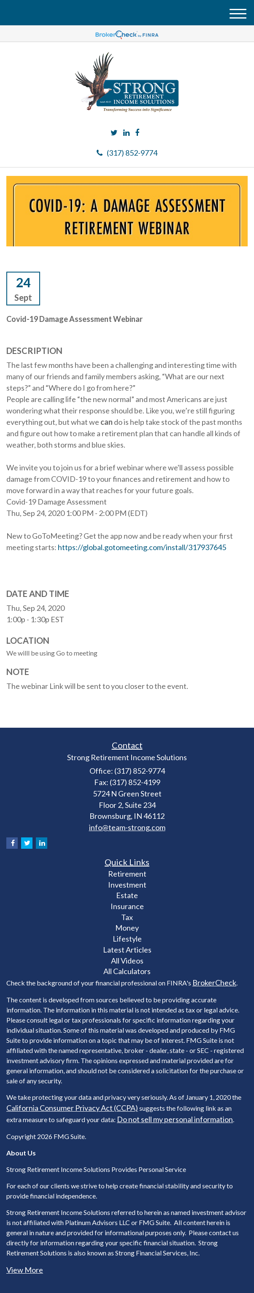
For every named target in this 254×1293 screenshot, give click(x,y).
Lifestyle (127, 938)
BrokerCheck (214, 982)
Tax (127, 917)
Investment (127, 884)
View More (24, 1269)
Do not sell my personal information (175, 1119)
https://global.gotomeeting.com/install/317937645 (142, 547)
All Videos (127, 960)
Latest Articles (127, 949)
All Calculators (127, 971)
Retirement (127, 873)
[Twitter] (114, 132)
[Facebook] (137, 132)
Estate (127, 895)
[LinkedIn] (126, 132)
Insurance (127, 906)
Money (127, 927)
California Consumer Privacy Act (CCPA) (72, 1107)
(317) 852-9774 (127, 152)
